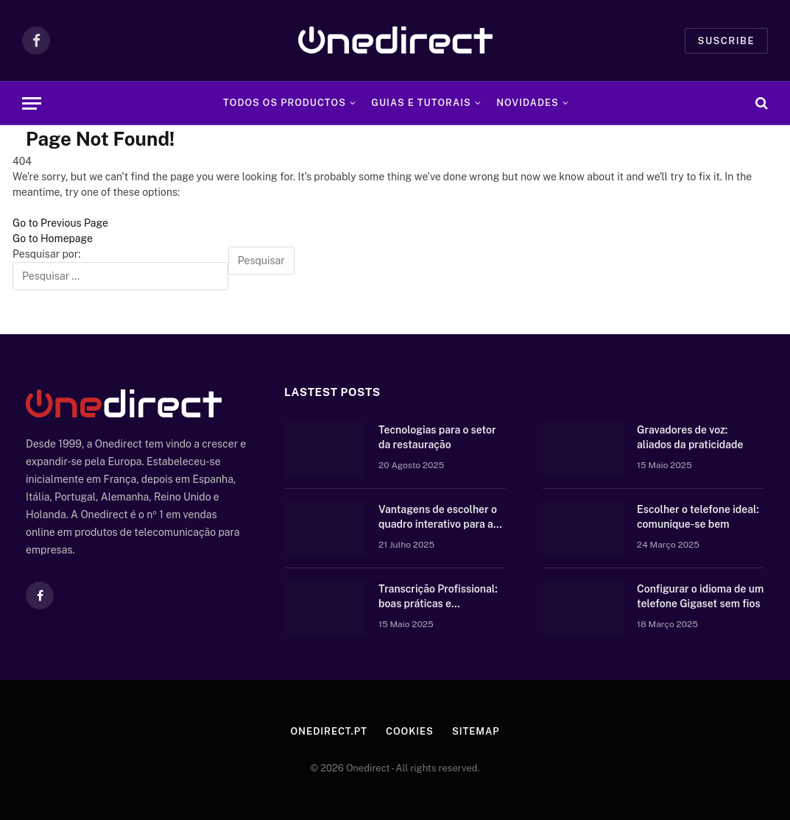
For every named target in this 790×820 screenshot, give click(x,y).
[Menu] (31, 103)
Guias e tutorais (420, 102)
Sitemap (476, 731)
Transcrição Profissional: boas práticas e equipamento (438, 597)
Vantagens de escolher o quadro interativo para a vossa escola (437, 517)
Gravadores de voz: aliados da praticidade (690, 437)
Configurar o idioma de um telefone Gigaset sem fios (700, 596)
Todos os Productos (284, 102)
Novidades (527, 102)
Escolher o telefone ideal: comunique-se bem (698, 516)
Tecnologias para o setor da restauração (437, 437)
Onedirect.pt (328, 731)
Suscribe (726, 40)
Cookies (410, 731)
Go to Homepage (53, 238)
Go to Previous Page (60, 223)
